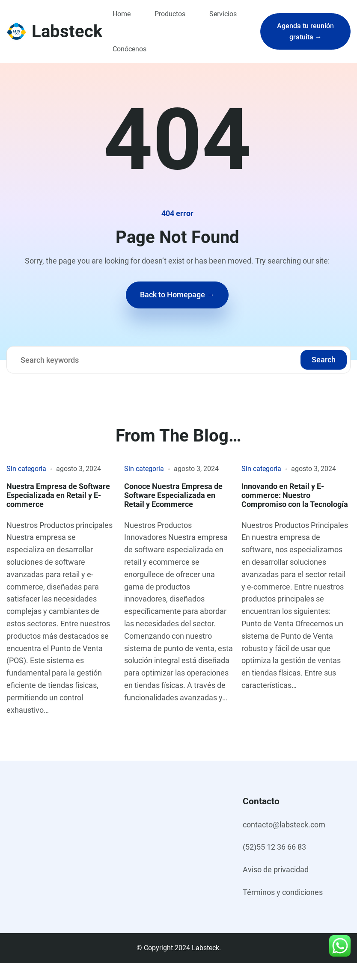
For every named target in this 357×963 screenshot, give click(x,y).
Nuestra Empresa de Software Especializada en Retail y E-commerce (58, 495)
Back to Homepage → (177, 294)
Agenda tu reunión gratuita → (305, 31)
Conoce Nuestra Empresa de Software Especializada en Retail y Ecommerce (173, 495)
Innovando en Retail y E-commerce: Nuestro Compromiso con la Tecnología (294, 495)
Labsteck (67, 31)
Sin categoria (26, 469)
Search (324, 359)
